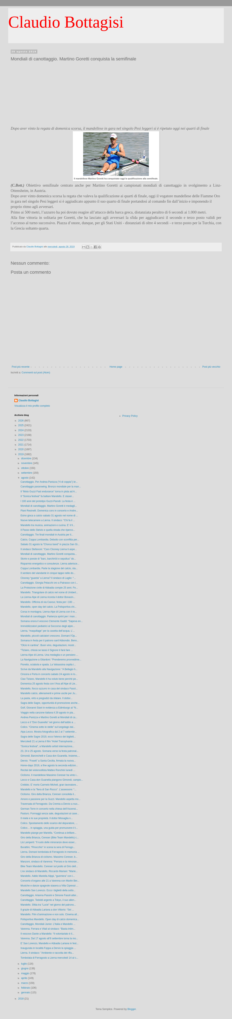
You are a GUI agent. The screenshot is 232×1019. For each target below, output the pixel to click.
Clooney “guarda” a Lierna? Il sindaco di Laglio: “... (48, 578)
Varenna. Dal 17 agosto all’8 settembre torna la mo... (49, 938)
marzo (25, 983)
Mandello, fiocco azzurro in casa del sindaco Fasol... (49, 688)
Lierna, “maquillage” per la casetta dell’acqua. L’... (48, 630)
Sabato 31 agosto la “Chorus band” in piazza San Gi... (50, 544)
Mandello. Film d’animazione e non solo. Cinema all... (50, 914)
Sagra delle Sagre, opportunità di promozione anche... (50, 703)
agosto (25, 477)
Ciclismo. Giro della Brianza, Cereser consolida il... (48, 794)
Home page (116, 366)
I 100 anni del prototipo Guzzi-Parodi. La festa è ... (48, 501)
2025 (21, 425)
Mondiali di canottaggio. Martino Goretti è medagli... (49, 505)
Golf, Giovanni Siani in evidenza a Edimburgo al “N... (49, 707)
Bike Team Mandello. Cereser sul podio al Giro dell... (49, 866)
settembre (27, 472)
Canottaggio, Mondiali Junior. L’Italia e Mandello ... (48, 924)
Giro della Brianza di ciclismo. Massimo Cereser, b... (49, 856)
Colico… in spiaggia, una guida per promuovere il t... (49, 827)
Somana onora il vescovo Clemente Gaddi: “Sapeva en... (52, 621)
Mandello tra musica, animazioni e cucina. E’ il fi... (48, 525)
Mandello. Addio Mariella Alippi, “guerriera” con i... (48, 876)
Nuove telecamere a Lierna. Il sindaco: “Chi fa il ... (48, 520)
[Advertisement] (116, 93)
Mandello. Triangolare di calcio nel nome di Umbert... (49, 592)
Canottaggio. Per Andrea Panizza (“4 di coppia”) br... (49, 481)
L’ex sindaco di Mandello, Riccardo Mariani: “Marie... (49, 871)
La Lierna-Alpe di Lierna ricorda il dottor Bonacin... (48, 597)
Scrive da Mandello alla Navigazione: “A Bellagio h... (49, 669)
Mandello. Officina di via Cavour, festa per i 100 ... (48, 602)
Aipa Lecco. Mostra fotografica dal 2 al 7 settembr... (49, 731)
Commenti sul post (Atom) (36, 372)
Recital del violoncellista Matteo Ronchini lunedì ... (48, 770)
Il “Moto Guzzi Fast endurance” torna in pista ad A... (49, 491)
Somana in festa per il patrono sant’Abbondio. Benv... (50, 640)
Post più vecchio (211, 366)
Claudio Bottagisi (66, 22)
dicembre (26, 458)
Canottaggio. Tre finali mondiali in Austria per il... (47, 534)
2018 (21, 998)
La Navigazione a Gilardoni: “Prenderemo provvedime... (51, 659)
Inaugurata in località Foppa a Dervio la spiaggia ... (48, 948)
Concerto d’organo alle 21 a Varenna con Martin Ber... (50, 880)
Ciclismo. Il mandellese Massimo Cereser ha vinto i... (49, 775)
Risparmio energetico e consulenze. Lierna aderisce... (50, 563)
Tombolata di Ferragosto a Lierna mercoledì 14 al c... (49, 957)
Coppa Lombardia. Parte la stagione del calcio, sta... (49, 568)
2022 (21, 440)
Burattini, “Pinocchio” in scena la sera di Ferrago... (48, 847)
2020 (21, 449)
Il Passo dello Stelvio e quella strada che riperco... (48, 530)
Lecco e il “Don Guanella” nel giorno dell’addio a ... (48, 722)
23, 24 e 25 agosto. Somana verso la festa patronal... (49, 751)
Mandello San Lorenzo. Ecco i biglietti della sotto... (48, 890)
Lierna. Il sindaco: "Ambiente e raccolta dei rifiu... (47, 952)
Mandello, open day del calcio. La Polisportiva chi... (48, 606)
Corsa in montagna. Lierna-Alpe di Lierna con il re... (49, 611)
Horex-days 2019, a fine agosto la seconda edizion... (49, 765)
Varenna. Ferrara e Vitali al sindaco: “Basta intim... (48, 928)
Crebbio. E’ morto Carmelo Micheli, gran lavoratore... (49, 784)
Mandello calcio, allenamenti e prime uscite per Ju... (49, 693)
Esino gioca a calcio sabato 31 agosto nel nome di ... (49, 515)
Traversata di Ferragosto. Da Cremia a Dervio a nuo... (50, 803)
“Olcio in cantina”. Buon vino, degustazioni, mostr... (48, 645)
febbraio (26, 987)
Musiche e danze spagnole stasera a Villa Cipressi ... (49, 885)
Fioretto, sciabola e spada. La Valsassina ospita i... (48, 664)
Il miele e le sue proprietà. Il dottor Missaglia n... (47, 818)
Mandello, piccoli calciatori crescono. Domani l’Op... (49, 635)
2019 (21, 454)
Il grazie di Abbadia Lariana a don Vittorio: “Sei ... (47, 909)
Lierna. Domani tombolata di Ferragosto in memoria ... (50, 852)
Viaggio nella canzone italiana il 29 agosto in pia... (48, 712)
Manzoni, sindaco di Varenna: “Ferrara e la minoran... (50, 861)
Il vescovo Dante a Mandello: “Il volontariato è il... (47, 933)
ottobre (25, 468)
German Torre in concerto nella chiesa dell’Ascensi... (49, 808)
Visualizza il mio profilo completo (32, 405)
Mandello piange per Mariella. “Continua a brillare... (48, 832)
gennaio (26, 992)
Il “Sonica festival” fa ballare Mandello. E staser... (47, 496)
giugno (25, 968)
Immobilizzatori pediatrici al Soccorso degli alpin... (48, 626)
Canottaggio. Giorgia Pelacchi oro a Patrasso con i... (49, 582)
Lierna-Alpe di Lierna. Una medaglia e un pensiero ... (49, 654)
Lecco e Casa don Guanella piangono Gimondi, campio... (52, 779)
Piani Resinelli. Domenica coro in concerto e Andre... (49, 510)
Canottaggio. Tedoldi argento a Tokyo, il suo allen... (48, 900)
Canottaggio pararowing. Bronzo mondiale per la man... (51, 486)
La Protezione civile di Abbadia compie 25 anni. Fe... (49, 587)
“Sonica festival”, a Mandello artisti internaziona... (47, 746)
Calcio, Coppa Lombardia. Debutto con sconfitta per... (50, 539)
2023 (21, 435)
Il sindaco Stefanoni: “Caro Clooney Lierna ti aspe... (49, 549)
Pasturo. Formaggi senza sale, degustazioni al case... (50, 813)
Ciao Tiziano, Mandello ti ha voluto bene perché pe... (49, 678)
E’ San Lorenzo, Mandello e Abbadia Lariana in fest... (49, 943)
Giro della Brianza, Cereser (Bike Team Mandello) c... (50, 837)
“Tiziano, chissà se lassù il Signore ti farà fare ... (47, 650)
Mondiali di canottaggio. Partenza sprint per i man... (49, 616)
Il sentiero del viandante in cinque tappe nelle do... (48, 573)
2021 (21, 444)
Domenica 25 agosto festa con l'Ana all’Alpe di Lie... (49, 683)
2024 (21, 430)
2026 (21, 420)
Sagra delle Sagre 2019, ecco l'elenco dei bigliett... (48, 736)
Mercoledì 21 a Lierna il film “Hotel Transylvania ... (48, 741)
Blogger (131, 1009)
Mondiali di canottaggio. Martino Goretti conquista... (49, 554)
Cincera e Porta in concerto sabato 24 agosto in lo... (49, 674)
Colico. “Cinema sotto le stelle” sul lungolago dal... (48, 727)
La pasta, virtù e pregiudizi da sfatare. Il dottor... (46, 698)
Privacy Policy (130, 415)
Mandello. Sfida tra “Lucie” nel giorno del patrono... (48, 904)
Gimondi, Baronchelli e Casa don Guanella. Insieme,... (50, 755)
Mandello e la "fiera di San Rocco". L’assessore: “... (48, 789)
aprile (24, 978)
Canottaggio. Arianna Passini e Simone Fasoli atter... (49, 895)
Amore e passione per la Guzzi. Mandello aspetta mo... (50, 799)
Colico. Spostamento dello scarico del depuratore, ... (49, 823)
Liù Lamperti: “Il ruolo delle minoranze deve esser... (48, 842)
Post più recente (21, 366)
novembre (27, 463)
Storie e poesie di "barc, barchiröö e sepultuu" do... (48, 558)
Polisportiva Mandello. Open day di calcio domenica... (50, 919)
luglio (24, 963)
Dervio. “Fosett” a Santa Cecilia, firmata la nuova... (48, 760)
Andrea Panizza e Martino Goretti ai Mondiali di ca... (49, 717)
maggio (25, 973)
